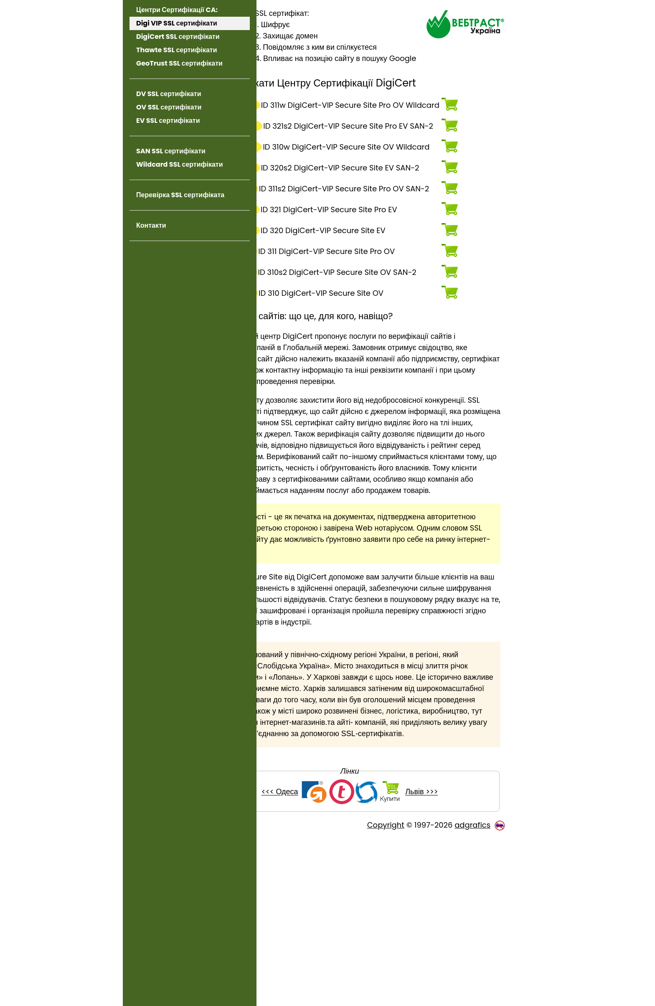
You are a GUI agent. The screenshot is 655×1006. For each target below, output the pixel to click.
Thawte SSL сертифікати (176, 50)
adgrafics (472, 993)
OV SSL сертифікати (168, 107)
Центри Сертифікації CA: (177, 10)
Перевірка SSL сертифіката (180, 195)
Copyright (385, 993)
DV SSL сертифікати (168, 94)
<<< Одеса (314, 960)
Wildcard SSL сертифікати (179, 164)
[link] (189, 261)
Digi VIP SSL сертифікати (176, 23)
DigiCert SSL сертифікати (177, 36)
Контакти (151, 225)
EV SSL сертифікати (168, 120)
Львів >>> (455, 960)
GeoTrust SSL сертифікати (179, 63)
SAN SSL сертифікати (171, 151)
